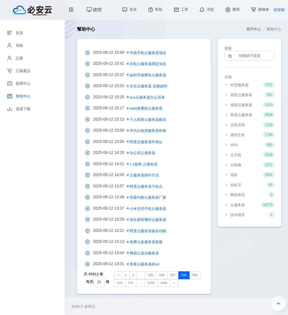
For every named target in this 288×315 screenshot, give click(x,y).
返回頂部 (278, 303)
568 (183, 275)
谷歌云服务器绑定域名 (148, 64)
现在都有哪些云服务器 (148, 220)
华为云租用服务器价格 (148, 130)
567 (173, 275)
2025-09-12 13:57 (111, 186)
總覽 (94, 9)
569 (194, 275)
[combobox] (99, 282)
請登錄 (279, 10)
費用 (232, 9)
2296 (163, 283)
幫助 (155, 9)
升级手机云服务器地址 (148, 53)
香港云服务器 (249, 114)
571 (131, 283)
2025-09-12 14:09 (111, 174)
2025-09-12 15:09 (111, 130)
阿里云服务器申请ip (146, 142)
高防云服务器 (249, 94)
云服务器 (249, 204)
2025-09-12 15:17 (111, 108)
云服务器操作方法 (144, 175)
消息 (206, 9)
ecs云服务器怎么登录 (147, 97)
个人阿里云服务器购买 (148, 119)
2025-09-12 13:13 (111, 241)
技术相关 (249, 214)
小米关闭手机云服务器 (148, 209)
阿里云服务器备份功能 (148, 231)
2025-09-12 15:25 (111, 97)
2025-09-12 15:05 (111, 141)
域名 (249, 174)
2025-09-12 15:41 (111, 63)
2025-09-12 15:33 (111, 85)
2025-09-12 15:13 (111, 119)
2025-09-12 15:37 (111, 74)
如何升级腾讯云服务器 (148, 75)
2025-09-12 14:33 (111, 152)
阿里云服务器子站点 (146, 186)
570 (120, 283)
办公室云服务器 (142, 153)
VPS (249, 144)
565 (151, 275)
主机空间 (249, 124)
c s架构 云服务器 (143, 164)
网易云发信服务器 (144, 253)
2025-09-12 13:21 (111, 230)
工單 (180, 9)
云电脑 (249, 164)
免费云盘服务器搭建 (146, 242)
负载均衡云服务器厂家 (148, 197)
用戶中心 (253, 29)
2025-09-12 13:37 (111, 208)
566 (162, 275)
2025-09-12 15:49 (111, 52)
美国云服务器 (249, 104)
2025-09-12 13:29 (111, 219)
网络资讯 (249, 194)
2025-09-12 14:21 (111, 163)
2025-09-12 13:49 (111, 197)
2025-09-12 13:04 (111, 252)
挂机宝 (249, 184)
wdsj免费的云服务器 (146, 108)
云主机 (249, 154)
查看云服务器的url (144, 264)
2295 (151, 283)
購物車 (259, 9)
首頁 (129, 9)
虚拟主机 (249, 134)
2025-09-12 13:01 (111, 263)
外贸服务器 (249, 84)
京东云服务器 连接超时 (148, 86)
